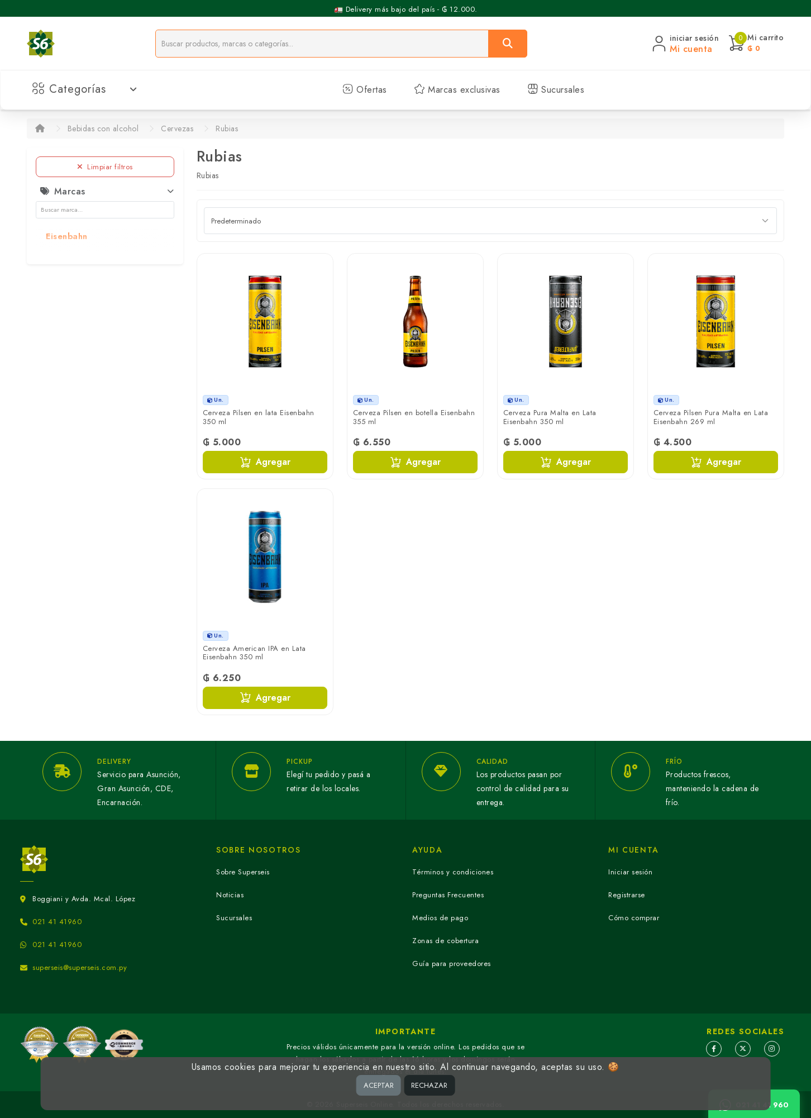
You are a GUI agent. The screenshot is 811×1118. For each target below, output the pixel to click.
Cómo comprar (633, 917)
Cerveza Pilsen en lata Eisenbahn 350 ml (258, 417)
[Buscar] (507, 44)
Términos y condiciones (452, 872)
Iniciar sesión (630, 872)
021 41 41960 (57, 921)
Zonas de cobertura (445, 940)
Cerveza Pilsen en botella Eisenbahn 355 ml (414, 417)
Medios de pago (440, 917)
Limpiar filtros (105, 166)
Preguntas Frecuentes (448, 894)
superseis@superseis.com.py (79, 967)
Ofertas (364, 89)
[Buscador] (322, 44)
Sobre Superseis (243, 872)
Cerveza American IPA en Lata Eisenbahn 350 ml (254, 653)
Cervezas (177, 128)
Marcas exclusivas (457, 89)
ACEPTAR (379, 1085)
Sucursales (556, 89)
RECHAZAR (429, 1085)
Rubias (227, 128)
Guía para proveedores (451, 963)
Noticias (230, 894)
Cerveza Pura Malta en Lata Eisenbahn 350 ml (550, 417)
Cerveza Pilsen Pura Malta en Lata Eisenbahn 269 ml (711, 417)
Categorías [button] (84, 89)
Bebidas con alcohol (103, 128)
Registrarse (626, 894)
